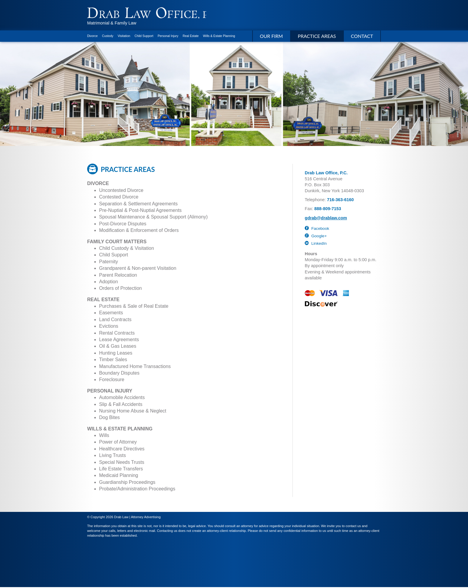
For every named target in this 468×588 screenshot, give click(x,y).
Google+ (316, 237)
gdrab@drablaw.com (326, 218)
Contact (362, 37)
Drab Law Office (151, 13)
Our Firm (271, 37)
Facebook (317, 229)
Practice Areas (317, 37)
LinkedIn (316, 244)
